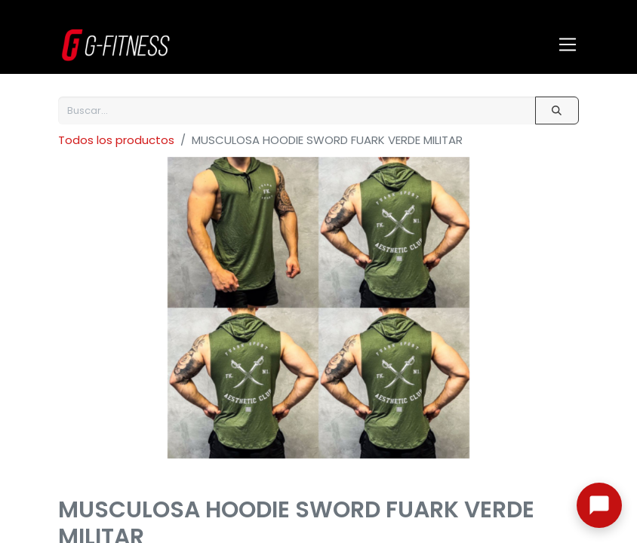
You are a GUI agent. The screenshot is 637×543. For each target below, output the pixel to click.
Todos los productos (116, 140)
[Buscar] (557, 110)
